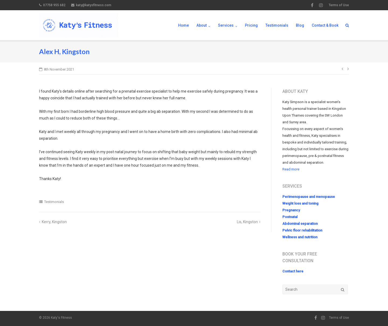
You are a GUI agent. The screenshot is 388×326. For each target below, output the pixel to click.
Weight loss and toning (300, 203)
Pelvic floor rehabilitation (302, 230)
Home (183, 25)
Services (226, 25)
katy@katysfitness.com (93, 5)
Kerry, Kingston (54, 222)
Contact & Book (325, 25)
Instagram (321, 5)
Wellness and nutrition (299, 237)
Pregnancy (291, 210)
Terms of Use (339, 5)
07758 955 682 (54, 5)
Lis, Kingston (247, 222)
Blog (300, 25)
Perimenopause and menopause (308, 197)
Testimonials (276, 25)
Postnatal (289, 217)
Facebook (312, 5)
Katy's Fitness (61, 318)
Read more (290, 169)
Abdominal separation (300, 224)
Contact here (292, 271)
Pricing (251, 25)
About (201, 25)
